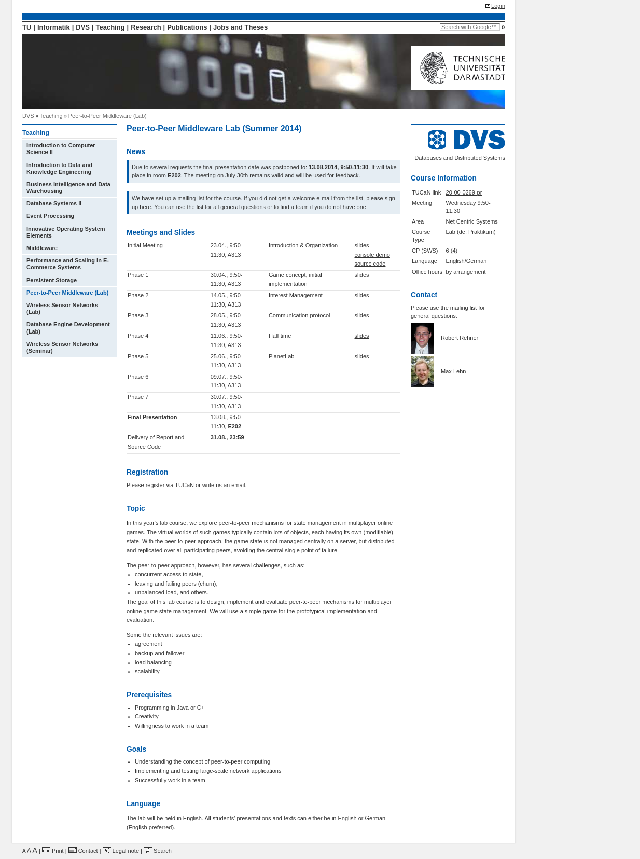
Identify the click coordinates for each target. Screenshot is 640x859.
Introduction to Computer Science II (60, 148)
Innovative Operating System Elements (65, 232)
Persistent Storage (51, 280)
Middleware (42, 248)
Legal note (121, 851)
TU (26, 27)
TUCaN (184, 485)
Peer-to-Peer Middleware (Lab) (107, 116)
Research (146, 27)
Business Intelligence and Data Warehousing (68, 187)
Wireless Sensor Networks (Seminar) (62, 347)
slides (361, 245)
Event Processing (50, 216)
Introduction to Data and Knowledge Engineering (59, 168)
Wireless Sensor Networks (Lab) (62, 308)
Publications (187, 27)
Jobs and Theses (240, 27)
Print (53, 851)
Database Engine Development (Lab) (68, 327)
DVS (83, 27)
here (145, 207)
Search (158, 851)
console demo (372, 255)
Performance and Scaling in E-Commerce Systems (67, 263)
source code (369, 263)
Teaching (110, 27)
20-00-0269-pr (464, 192)
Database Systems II (53, 203)
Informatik (53, 27)
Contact (83, 851)
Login (498, 6)
